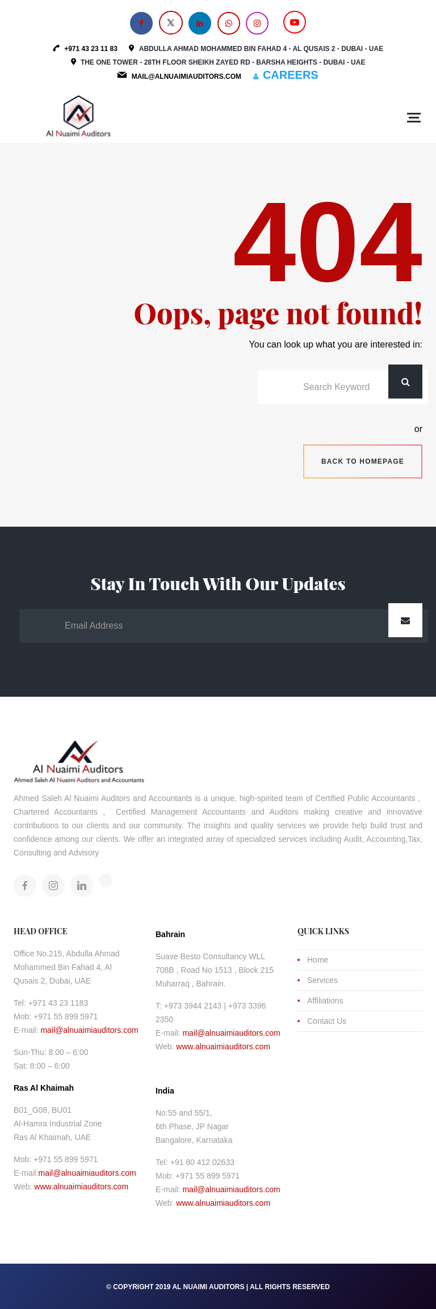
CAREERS (290, 75)
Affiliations (325, 1000)
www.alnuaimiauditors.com (81, 1186)
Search (405, 382)
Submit (405, 620)
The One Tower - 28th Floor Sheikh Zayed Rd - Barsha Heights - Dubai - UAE (223, 62)
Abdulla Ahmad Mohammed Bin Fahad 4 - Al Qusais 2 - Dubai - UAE (261, 49)
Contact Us (326, 1021)
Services (322, 980)
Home (317, 959)
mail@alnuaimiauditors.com (89, 1030)
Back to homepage (362, 461)
